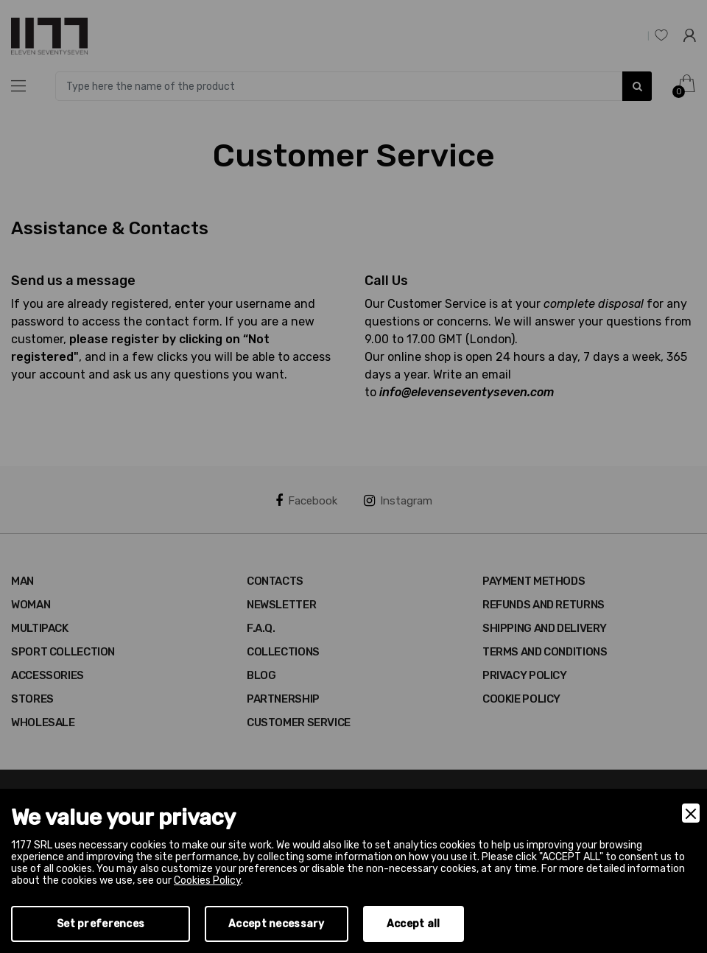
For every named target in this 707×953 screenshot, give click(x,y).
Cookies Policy (207, 880)
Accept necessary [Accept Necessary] (276, 924)
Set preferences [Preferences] (100, 924)
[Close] (691, 813)
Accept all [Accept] (413, 924)
